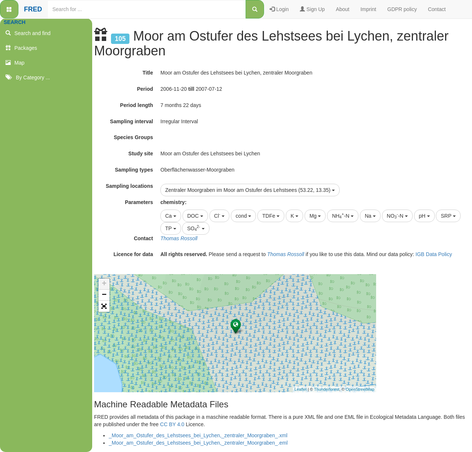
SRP (448, 216)
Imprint (368, 9)
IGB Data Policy (434, 254)
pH (424, 216)
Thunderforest (326, 389)
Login (279, 9)
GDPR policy (402, 9)
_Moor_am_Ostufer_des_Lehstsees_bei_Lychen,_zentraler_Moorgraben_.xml (198, 435)
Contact (436, 9)
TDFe (271, 216)
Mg (315, 216)
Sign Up (312, 9)
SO (195, 228)
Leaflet (301, 389)
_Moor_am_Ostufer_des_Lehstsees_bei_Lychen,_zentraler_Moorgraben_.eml (198, 443)
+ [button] (104, 284)
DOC (195, 216)
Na (370, 216)
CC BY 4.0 (172, 424)
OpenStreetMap (360, 389)
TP (170, 228)
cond (243, 216)
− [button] (104, 295)
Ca (170, 216)
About (343, 9)
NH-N (343, 215)
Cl (219, 215)
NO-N (397, 215)
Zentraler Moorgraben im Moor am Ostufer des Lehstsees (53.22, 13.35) (250, 190)
